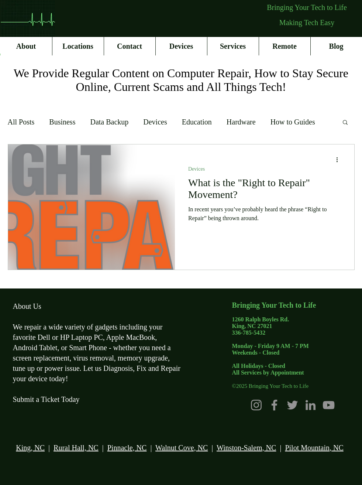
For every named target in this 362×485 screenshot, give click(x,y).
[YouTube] (328, 405)
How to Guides (292, 122)
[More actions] (339, 159)
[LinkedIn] (310, 405)
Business (62, 122)
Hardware (241, 122)
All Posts (21, 122)
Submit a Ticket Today (46, 399)
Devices (155, 122)
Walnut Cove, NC (181, 448)
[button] (345, 123)
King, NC (30, 448)
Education (197, 122)
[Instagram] (256, 405)
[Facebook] (274, 405)
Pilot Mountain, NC (314, 448)
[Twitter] (292, 405)
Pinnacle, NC (127, 448)
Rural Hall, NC (76, 448)
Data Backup (109, 122)
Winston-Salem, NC (246, 448)
